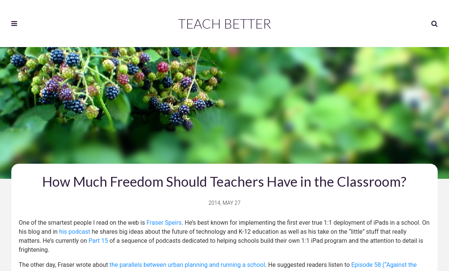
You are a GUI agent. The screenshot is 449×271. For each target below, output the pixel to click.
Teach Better (224, 23)
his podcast (74, 231)
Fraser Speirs (164, 222)
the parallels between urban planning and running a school (187, 264)
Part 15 (98, 240)
